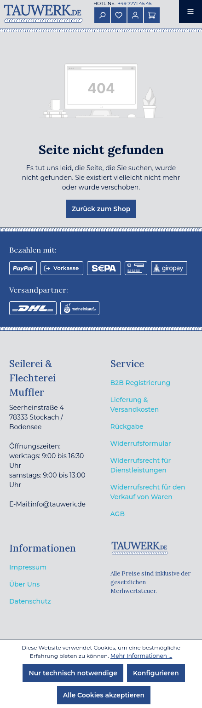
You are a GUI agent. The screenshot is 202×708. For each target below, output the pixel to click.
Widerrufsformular (140, 443)
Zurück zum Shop (101, 209)
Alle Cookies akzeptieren (103, 695)
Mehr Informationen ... (141, 655)
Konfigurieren (156, 673)
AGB (117, 514)
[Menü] (190, 11)
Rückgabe (127, 426)
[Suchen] (102, 15)
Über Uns (24, 584)
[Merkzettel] (119, 15)
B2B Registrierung (140, 383)
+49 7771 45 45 (133, 3)
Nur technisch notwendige (73, 673)
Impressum (27, 567)
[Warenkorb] (152, 15)
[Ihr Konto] (135, 15)
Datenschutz (30, 601)
